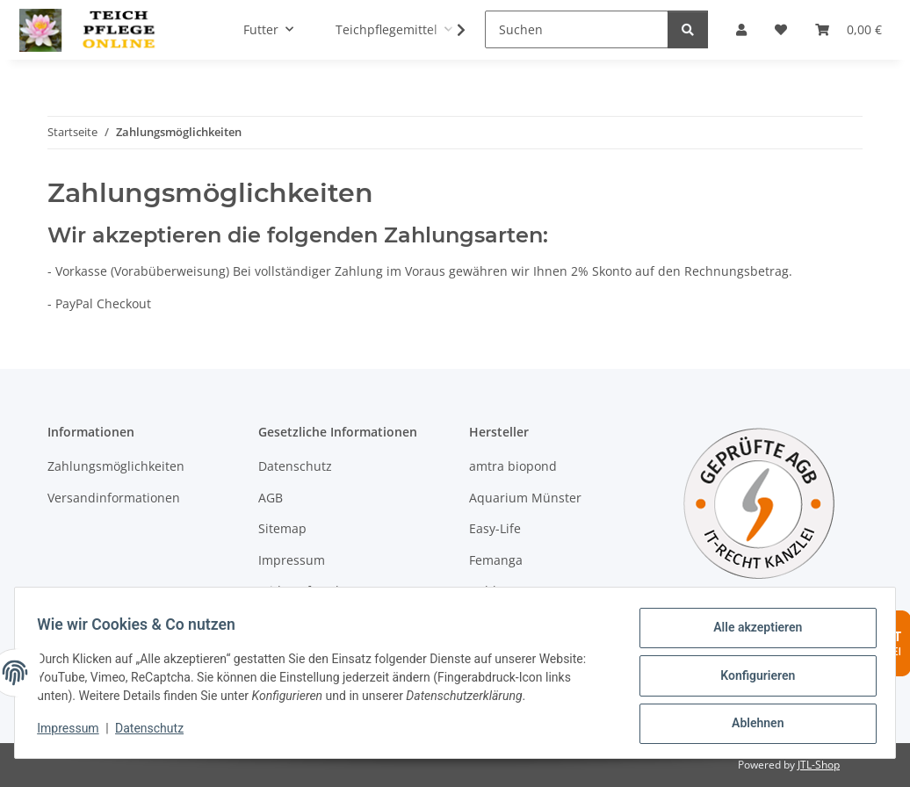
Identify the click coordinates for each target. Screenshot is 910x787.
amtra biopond (513, 466)
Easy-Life (495, 528)
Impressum (74, 733)
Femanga (496, 560)
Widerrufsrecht (303, 590)
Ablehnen (751, 725)
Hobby (488, 590)
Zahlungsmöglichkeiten (115, 466)
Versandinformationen (113, 497)
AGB (270, 497)
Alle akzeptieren (751, 633)
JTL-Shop (819, 764)
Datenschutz (155, 733)
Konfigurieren (751, 679)
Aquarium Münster (525, 497)
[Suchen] (576, 29)
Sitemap (282, 528)
